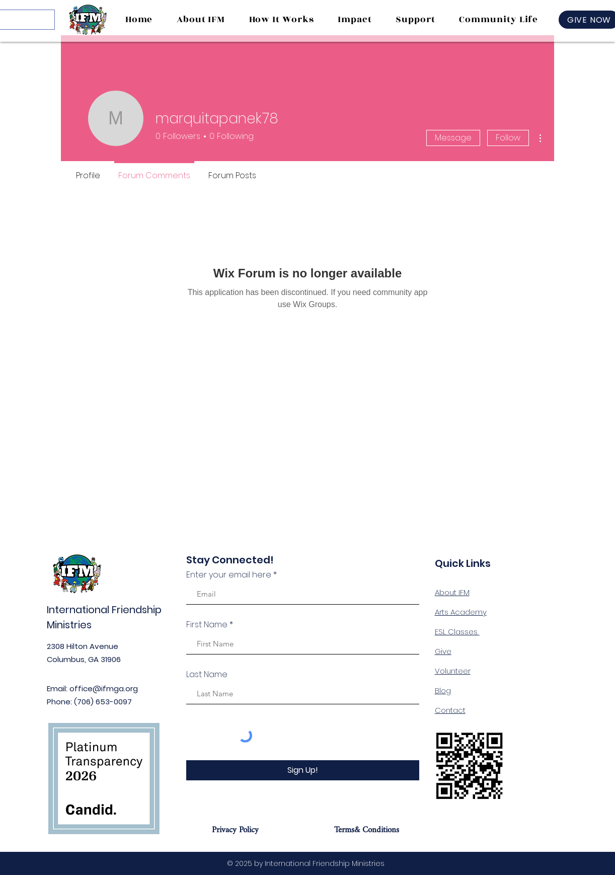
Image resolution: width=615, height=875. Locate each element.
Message (453, 137)
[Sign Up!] (302, 770)
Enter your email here (228, 575)
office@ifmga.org (103, 688)
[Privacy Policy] (235, 830)
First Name (206, 625)
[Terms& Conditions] (366, 830)
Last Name (206, 675)
